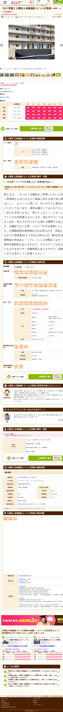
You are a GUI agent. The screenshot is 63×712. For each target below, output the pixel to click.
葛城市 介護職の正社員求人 (34, 696)
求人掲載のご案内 (5, 705)
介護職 (8, 5)
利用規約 (3, 700)
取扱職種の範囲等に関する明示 (8, 707)
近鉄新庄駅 (20, 16)
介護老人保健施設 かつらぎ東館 (32, 5)
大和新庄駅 (38, 16)
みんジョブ (3, 5)
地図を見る (6, 88)
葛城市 (9, 16)
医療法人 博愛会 (5, 97)
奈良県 (4, 16)
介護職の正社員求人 (11, 696)
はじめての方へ (4, 698)
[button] (5, 1)
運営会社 (35, 700)
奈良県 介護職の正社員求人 (21, 696)
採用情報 (35, 702)
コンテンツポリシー (38, 704)
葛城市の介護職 (22, 5)
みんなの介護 (36, 698)
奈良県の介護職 (14, 5)
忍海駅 (29, 16)
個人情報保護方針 (5, 703)
